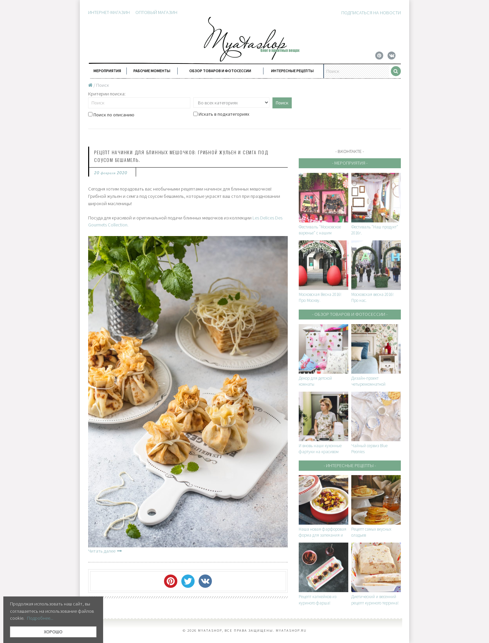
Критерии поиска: (106, 94)
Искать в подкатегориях (221, 114)
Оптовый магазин (156, 12)
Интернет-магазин (109, 12)
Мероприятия (107, 70)
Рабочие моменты (151, 70)
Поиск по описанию (111, 115)
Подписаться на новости (371, 13)
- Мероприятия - (350, 163)
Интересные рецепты (292, 70)
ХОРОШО (53, 632)
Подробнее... (40, 618)
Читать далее (105, 551)
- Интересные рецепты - (350, 465)
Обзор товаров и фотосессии (220, 70)
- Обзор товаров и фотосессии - (350, 314)
